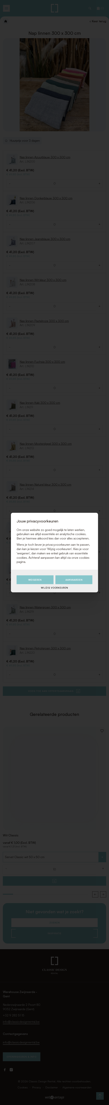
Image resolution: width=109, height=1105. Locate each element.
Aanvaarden (74, 579)
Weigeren (35, 579)
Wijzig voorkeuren (54, 587)
